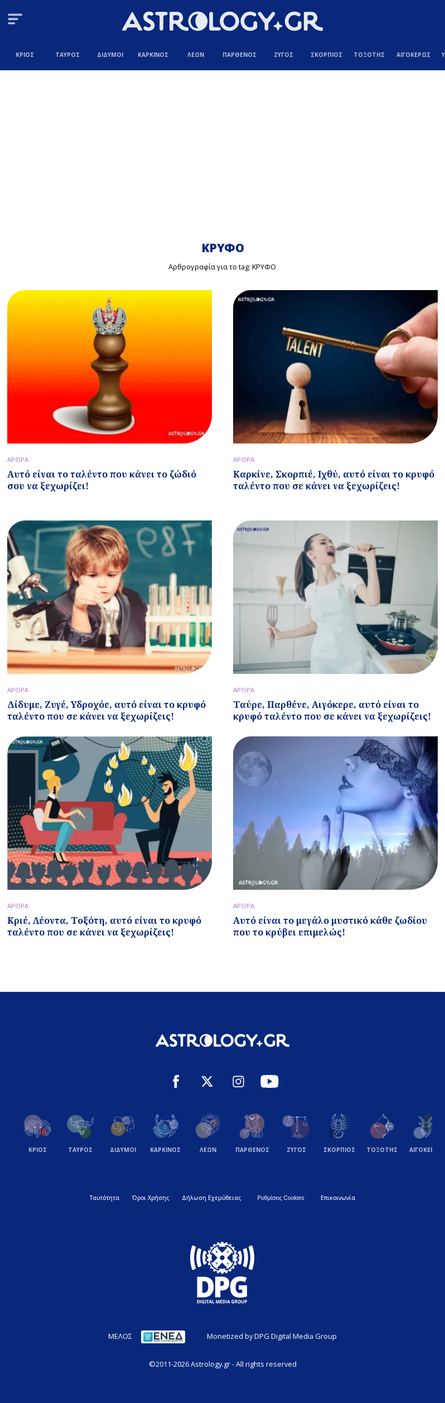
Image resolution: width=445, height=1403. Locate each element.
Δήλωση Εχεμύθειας (211, 1198)
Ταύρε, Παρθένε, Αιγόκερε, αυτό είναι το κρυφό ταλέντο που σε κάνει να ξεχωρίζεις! (332, 710)
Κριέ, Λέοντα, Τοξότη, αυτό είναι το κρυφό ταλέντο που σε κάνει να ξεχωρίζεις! (104, 926)
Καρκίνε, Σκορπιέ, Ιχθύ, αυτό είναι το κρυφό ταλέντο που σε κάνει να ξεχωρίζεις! (333, 480)
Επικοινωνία (338, 1198)
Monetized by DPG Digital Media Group (272, 1336)
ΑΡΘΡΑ (17, 459)
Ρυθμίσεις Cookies (280, 1198)
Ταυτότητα (104, 1198)
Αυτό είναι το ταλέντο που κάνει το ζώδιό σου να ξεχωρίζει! (101, 480)
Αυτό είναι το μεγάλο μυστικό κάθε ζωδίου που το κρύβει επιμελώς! (330, 926)
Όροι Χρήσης (150, 1198)
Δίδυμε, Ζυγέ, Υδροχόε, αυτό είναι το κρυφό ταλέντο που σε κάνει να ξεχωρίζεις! (106, 710)
